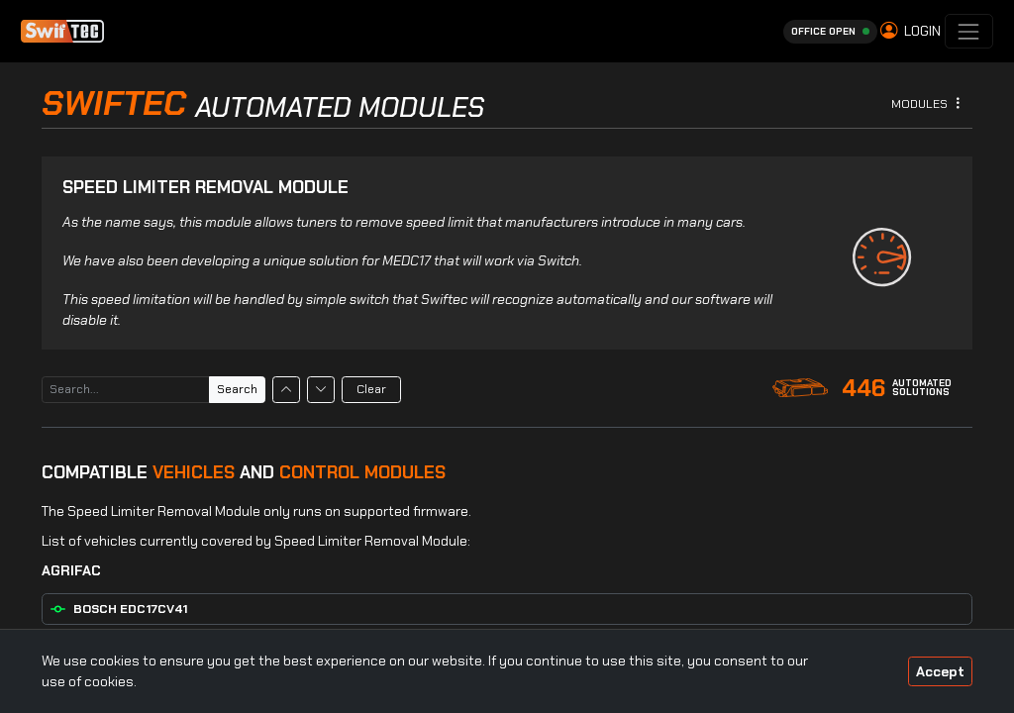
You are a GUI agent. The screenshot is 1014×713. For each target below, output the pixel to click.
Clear (371, 389)
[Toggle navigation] (969, 31)
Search (237, 389)
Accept (940, 671)
